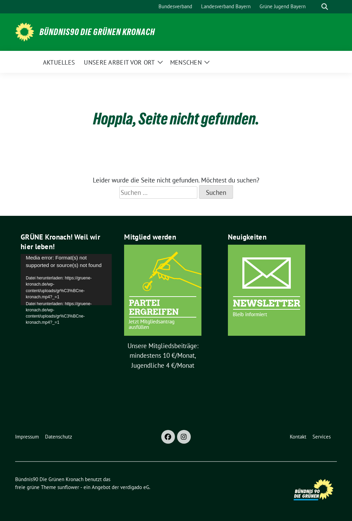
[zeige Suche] (324, 6)
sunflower (68, 487)
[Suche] (315, 6)
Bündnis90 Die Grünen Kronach (97, 32)
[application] (66, 279)
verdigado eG (134, 487)
